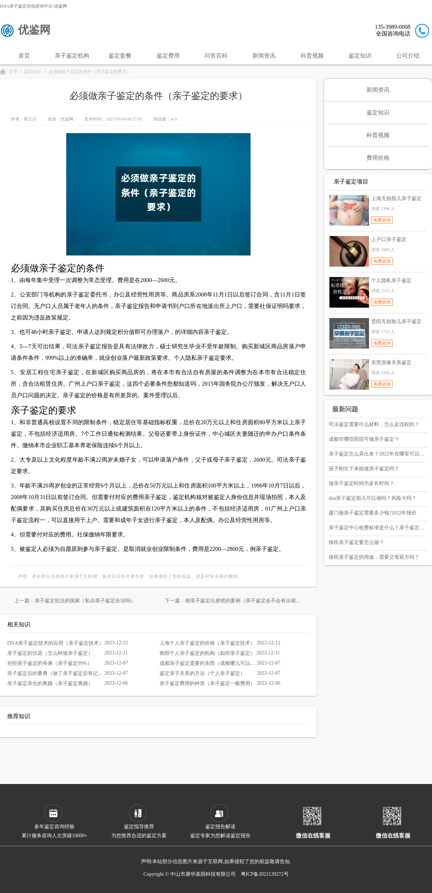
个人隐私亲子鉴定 (391, 280)
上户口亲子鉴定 (388, 239)
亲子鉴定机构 (72, 56)
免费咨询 (382, 220)
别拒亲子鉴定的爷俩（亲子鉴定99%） (49, 663)
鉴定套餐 (119, 56)
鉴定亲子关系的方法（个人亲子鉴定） (202, 673)
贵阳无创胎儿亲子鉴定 (396, 321)
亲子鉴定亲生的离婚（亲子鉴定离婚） (50, 683)
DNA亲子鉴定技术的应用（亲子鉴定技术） (55, 643)
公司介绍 (407, 56)
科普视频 (312, 56)
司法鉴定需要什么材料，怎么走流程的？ (374, 424)
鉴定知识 (360, 56)
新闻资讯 (263, 56)
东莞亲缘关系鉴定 (391, 362)
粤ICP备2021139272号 (265, 874)
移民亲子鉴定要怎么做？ (356, 542)
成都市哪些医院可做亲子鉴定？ (364, 439)
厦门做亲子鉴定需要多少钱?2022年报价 (373, 513)
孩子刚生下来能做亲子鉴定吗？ (364, 468)
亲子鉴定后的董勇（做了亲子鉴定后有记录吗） (55, 673)
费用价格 (378, 158)
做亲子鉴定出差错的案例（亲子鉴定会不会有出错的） (245, 600)
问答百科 (216, 56)
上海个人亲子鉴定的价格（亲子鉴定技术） (207, 643)
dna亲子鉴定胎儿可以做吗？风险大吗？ (373, 498)
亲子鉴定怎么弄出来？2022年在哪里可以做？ (376, 454)
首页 (24, 56)
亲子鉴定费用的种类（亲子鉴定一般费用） (207, 683)
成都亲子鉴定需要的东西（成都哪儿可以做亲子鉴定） (208, 663)
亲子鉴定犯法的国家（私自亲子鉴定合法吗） (85, 600)
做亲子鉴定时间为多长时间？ (361, 483)
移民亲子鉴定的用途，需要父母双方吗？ (374, 557)
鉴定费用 (168, 56)
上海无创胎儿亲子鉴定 (396, 198)
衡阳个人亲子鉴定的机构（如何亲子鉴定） (207, 653)
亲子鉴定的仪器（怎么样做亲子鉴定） (50, 653)
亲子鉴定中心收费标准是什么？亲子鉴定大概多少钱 (376, 527)
